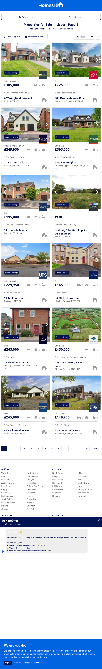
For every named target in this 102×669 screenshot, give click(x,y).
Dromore (56, 502)
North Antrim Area (60, 545)
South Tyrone (58, 584)
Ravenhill (31, 499)
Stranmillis (31, 506)
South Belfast (7, 506)
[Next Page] (98, 37)
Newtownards (7, 529)
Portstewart (6, 594)
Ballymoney (57, 548)
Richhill (30, 571)
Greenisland (57, 538)
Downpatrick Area (85, 496)
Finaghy (30, 502)
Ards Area (6, 522)
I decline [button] (17, 663)
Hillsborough (83, 479)
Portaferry (5, 535)
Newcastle (82, 502)
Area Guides (25, 612)
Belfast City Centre (35, 493)
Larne (54, 535)
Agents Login (57, 614)
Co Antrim (58, 522)
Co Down (57, 476)
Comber (4, 532)
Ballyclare (82, 535)
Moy (80, 594)
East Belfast (6, 493)
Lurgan (4, 568)
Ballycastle (57, 551)
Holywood (57, 489)
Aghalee (30, 568)
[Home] (51, 5)
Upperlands (32, 594)
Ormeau (4, 515)
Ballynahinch (57, 496)
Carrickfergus (58, 532)
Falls (3, 483)
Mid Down (57, 493)
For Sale (17, 608)
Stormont (31, 512)
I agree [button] (8, 663)
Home (8, 608)
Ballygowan (32, 532)
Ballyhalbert (32, 529)
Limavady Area (7, 591)
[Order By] (84, 37)
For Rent (27, 608)
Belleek (81, 574)
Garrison (81, 571)
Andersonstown (8, 489)
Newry (81, 493)
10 (71, 448)
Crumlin (81, 548)
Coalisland (82, 587)
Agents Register (51, 622)
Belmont (30, 509)
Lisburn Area (57, 525)
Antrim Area (83, 542)
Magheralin (32, 561)
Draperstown (32, 591)
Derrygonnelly (58, 574)
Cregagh (4, 496)
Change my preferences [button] (34, 663)
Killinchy (30, 525)
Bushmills (82, 529)
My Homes (77, 608)
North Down (57, 479)
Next (51, 455)
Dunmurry (5, 486)
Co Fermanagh (60, 558)
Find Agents (90, 608)
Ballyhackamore (8, 502)
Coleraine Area (7, 587)
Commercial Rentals (60, 608)
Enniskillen (57, 561)
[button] (46, 60)
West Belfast (7, 479)
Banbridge (56, 499)
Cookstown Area (59, 594)
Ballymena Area (84, 538)
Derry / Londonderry (10, 584)
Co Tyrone (57, 580)
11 (78, 448)
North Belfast (33, 479)
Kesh (54, 564)
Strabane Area (84, 584)
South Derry (32, 584)
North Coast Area (59, 542)
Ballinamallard (84, 561)
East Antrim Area (59, 529)
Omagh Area (57, 591)
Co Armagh (7, 558)
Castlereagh (6, 499)
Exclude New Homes (35, 36)
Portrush (81, 525)
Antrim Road (32, 483)
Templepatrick (84, 545)
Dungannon (57, 587)
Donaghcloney (33, 564)
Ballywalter (32, 535)
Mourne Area (83, 499)
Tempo (81, 568)
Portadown (6, 571)
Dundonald (31, 496)
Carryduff (82, 483)
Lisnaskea (56, 568)
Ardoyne (30, 486)
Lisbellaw (82, 564)
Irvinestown (57, 571)
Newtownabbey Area (87, 532)
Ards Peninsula (7, 525)
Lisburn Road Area (9, 509)
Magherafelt (32, 587)
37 (93, 448)
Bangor (55, 483)
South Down (83, 489)
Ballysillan (31, 489)
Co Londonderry (10, 580)
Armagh (4, 564)
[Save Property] (44, 99)
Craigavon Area (7, 561)
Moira (80, 486)
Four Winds (32, 515)
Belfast (5, 476)
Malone (4, 512)
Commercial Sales (41, 608)
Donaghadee (57, 486)
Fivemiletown (84, 591)
